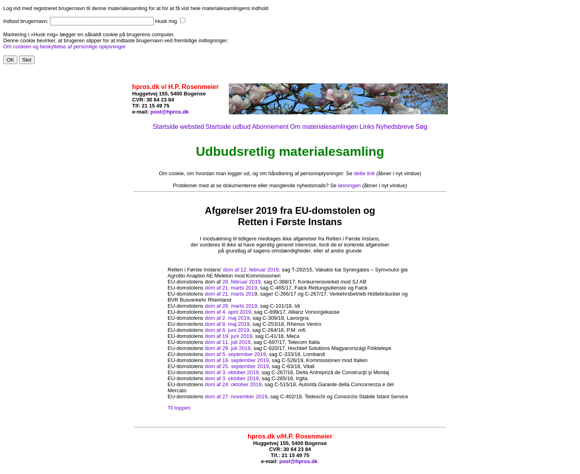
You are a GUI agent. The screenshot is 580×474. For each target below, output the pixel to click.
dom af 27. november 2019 (236, 396)
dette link (364, 173)
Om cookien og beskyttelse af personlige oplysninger (64, 46)
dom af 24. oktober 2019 (233, 384)
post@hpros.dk (170, 112)
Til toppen (179, 408)
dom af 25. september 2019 (237, 366)
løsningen (349, 185)
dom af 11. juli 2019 (227, 342)
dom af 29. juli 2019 (227, 348)
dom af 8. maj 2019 (227, 324)
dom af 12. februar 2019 (251, 270)
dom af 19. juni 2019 (228, 336)
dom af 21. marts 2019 (231, 288)
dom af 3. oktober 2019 (232, 372)
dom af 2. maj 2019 (227, 318)
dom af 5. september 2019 (235, 354)
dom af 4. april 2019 (228, 312)
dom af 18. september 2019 (237, 360)
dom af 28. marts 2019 (231, 306)
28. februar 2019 (241, 282)
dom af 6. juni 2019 (227, 330)
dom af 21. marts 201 (229, 294)
